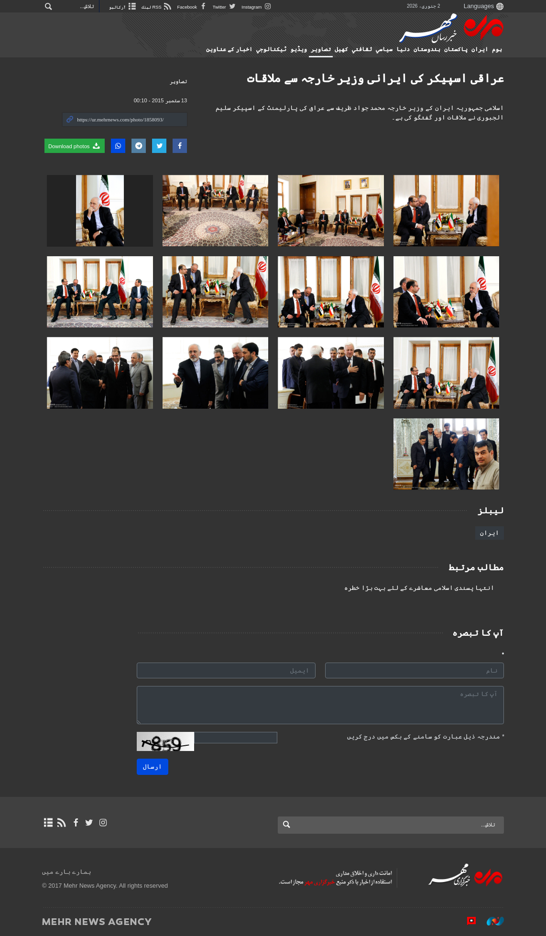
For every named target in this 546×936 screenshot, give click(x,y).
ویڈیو (298, 49)
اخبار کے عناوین (229, 49)
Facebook (198, 7)
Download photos (74, 146)
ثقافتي (362, 49)
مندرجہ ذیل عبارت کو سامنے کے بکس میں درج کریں (425, 736)
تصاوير (321, 49)
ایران (479, 49)
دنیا (403, 49)
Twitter (230, 7)
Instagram (263, 7)
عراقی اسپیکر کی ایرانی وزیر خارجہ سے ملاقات (375, 78)
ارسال (152, 766)
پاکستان (456, 49)
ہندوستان (427, 49)
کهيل (341, 49)
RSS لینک (161, 7)
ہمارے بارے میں (66, 871)
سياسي (384, 49)
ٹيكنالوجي (271, 49)
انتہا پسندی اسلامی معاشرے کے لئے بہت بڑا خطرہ (419, 588)
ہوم (497, 49)
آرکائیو (124, 7)
